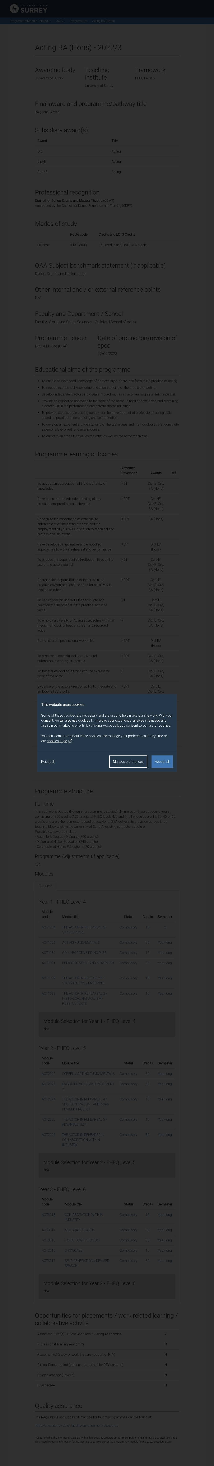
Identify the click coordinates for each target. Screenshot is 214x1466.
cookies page (59, 741)
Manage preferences (128, 762)
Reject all (48, 762)
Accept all (162, 762)
